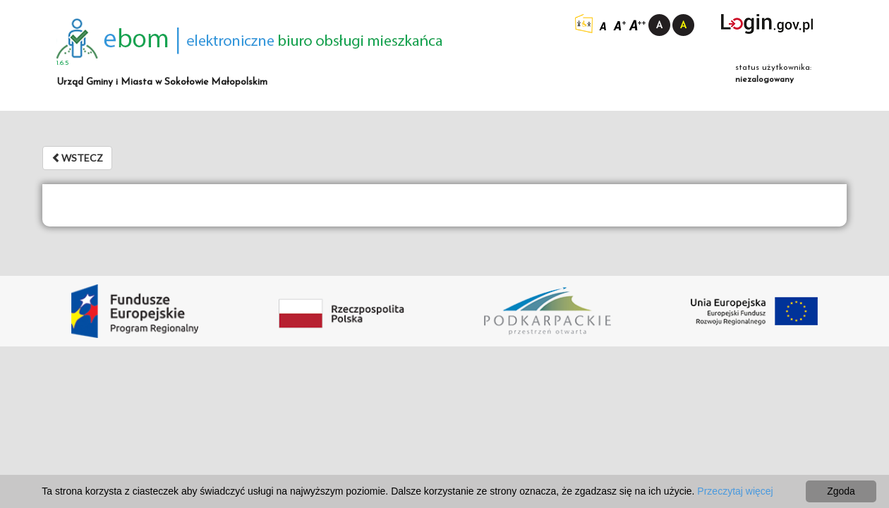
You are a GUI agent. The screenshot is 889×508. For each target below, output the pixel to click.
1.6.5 (62, 63)
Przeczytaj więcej (735, 491)
